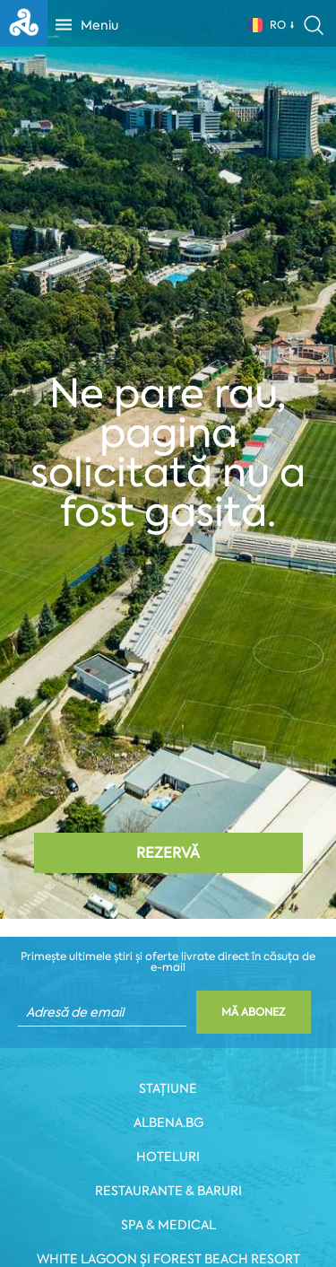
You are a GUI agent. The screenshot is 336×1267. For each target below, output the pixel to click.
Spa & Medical (168, 1225)
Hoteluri (168, 1157)
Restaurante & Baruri (168, 1191)
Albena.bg (168, 1122)
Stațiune (168, 1088)
